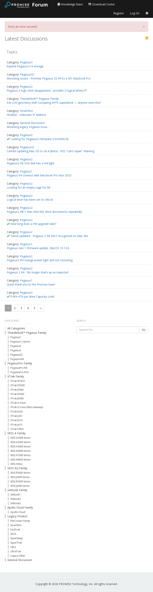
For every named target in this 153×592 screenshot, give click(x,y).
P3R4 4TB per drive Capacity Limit (32, 296)
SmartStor (26, 111)
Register (118, 13)
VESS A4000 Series (20, 446)
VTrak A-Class (18, 402)
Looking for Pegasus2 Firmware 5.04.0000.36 (39, 139)
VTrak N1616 (17, 381)
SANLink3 (15, 503)
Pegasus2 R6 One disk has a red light (30, 163)
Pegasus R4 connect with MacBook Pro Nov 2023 (39, 175)
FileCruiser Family (20, 520)
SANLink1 (15, 494)
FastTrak (15, 529)
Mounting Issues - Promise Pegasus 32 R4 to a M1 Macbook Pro (49, 78)
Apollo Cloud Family (20, 507)
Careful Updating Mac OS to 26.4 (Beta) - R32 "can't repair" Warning (50, 151)
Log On (134, 13)
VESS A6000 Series (20, 451)
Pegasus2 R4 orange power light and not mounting (40, 260)
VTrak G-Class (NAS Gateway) (26, 407)
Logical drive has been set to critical (30, 199)
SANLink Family (17, 490)
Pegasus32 (27, 74)
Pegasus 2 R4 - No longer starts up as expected (37, 272)
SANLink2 (15, 499)
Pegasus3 (26, 62)
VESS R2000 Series (20, 481)
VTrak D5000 (17, 385)
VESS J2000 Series (19, 486)
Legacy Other (17, 555)
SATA (13, 534)
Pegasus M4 (17, 359)
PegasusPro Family (19, 363)
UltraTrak (15, 551)
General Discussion (32, 123)
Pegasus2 (26, 86)
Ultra (13, 547)
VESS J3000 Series (19, 477)
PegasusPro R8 (18, 368)
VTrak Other (17, 429)
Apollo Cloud (17, 512)
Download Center (102, 4)
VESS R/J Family (17, 468)
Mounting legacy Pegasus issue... (28, 127)
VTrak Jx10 (16, 424)
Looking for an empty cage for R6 (28, 187)
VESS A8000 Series (20, 459)
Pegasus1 (26, 171)
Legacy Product (17, 516)
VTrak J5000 (17, 398)
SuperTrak (16, 542)
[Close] (144, 27)
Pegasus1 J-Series (20, 341)
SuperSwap (16, 538)
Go (144, 330)
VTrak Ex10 (16, 420)
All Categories (16, 328)
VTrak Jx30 (16, 416)
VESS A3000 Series (20, 442)
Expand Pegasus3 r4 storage (25, 66)
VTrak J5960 (17, 389)
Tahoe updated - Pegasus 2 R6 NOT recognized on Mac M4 (49, 236)
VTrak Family (15, 376)
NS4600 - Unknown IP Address (26, 115)
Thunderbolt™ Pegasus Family (39, 99)
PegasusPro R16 (19, 372)
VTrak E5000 (17, 394)
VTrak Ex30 (16, 411)
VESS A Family (16, 433)
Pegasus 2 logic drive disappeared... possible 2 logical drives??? (47, 90)
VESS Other (16, 464)
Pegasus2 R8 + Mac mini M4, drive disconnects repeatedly (44, 212)
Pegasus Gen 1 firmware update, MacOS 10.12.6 (38, 248)
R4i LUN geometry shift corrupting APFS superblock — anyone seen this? (54, 102)
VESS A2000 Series (20, 437)
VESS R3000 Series (20, 472)
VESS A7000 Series (20, 455)
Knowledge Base (70, 4)
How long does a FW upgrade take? (33, 224)
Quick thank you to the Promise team (31, 284)
